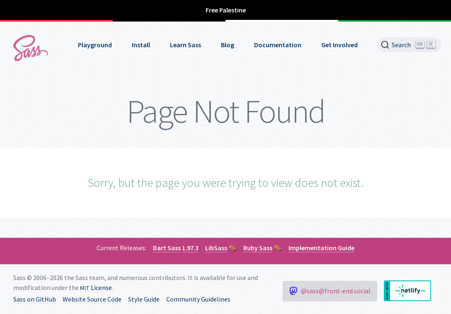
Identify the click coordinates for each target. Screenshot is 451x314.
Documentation (277, 45)
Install (141, 45)
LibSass (216, 248)
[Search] (409, 44)
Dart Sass (167, 248)
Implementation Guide (321, 248)
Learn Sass (185, 45)
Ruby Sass (257, 248)
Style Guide (144, 299)
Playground (95, 45)
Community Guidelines (198, 299)
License (96, 287)
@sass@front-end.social (330, 291)
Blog (227, 45)
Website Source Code (92, 299)
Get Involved (339, 45)
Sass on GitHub (34, 299)
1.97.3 (190, 248)
